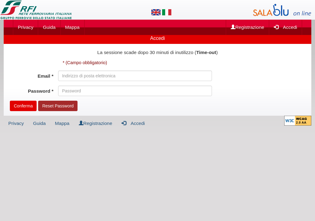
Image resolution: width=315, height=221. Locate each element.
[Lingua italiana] (166, 12)
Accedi (285, 27)
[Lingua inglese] (156, 12)
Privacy (25, 27)
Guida (49, 27)
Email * (45, 76)
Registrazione (247, 27)
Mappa (72, 27)
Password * (41, 91)
